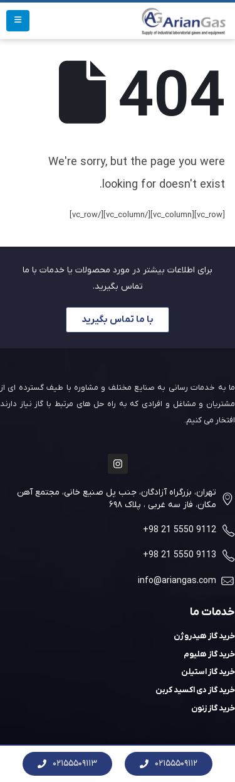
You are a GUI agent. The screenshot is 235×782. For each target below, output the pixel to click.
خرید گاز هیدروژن (204, 636)
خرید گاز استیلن (208, 672)
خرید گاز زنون (213, 708)
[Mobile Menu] (17, 20)
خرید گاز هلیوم (209, 654)
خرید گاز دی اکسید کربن (195, 690)
